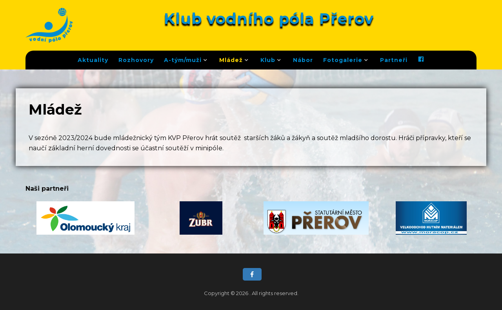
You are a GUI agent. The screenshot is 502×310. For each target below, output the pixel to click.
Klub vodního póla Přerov (269, 18)
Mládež (231, 60)
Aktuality (93, 60)
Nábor (303, 60)
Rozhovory (136, 60)
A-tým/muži (183, 60)
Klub (267, 60)
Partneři (393, 60)
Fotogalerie (342, 60)
